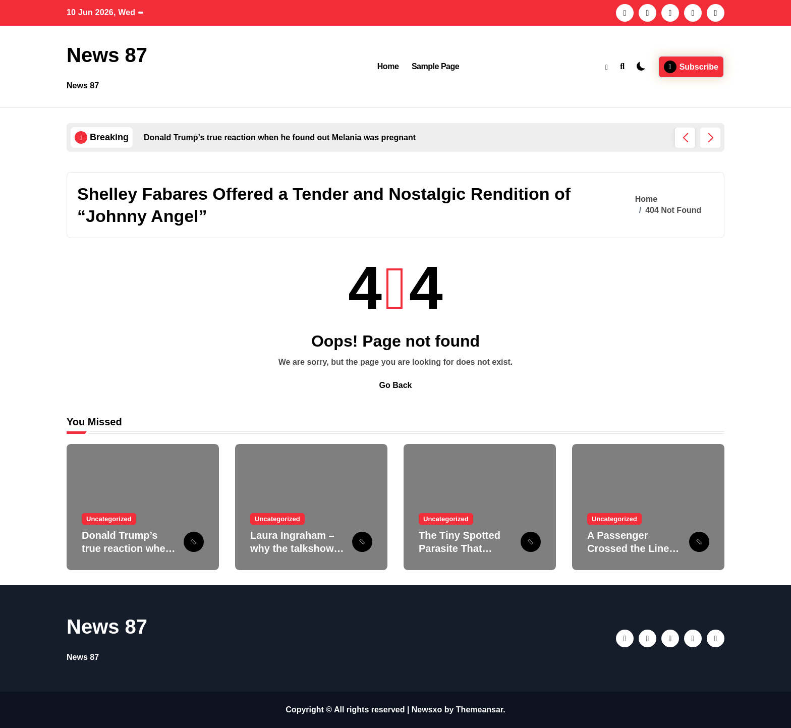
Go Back (395, 385)
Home (388, 66)
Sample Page (435, 66)
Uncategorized (109, 519)
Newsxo (427, 709)
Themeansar (479, 709)
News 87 (107, 55)
